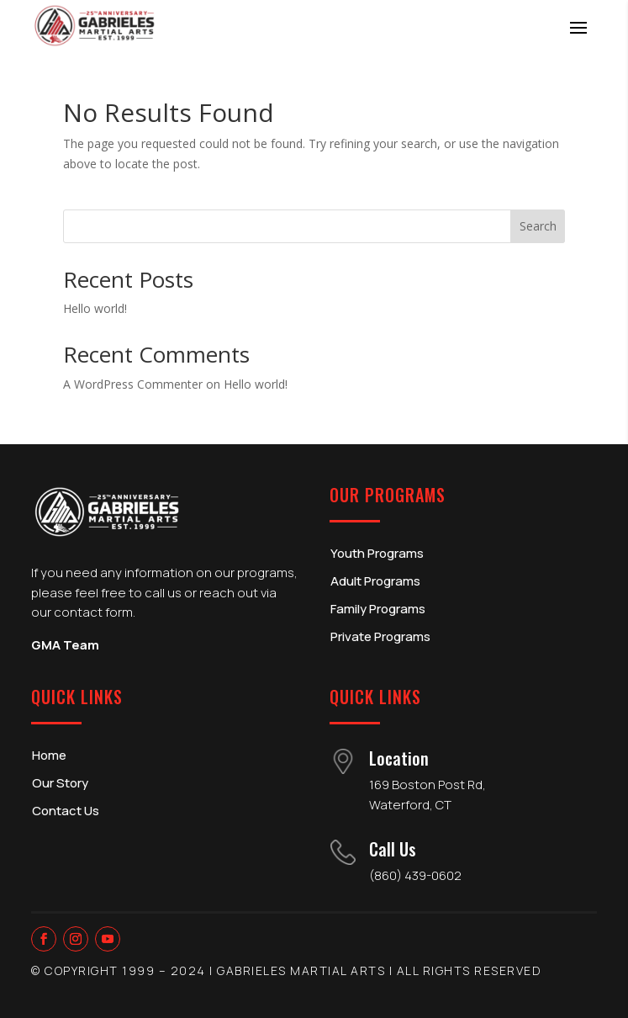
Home (49, 755)
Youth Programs (377, 553)
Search (538, 226)
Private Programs (380, 636)
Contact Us (65, 810)
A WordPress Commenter (133, 384)
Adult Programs (375, 581)
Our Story (60, 783)
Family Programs (377, 609)
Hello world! (95, 308)
